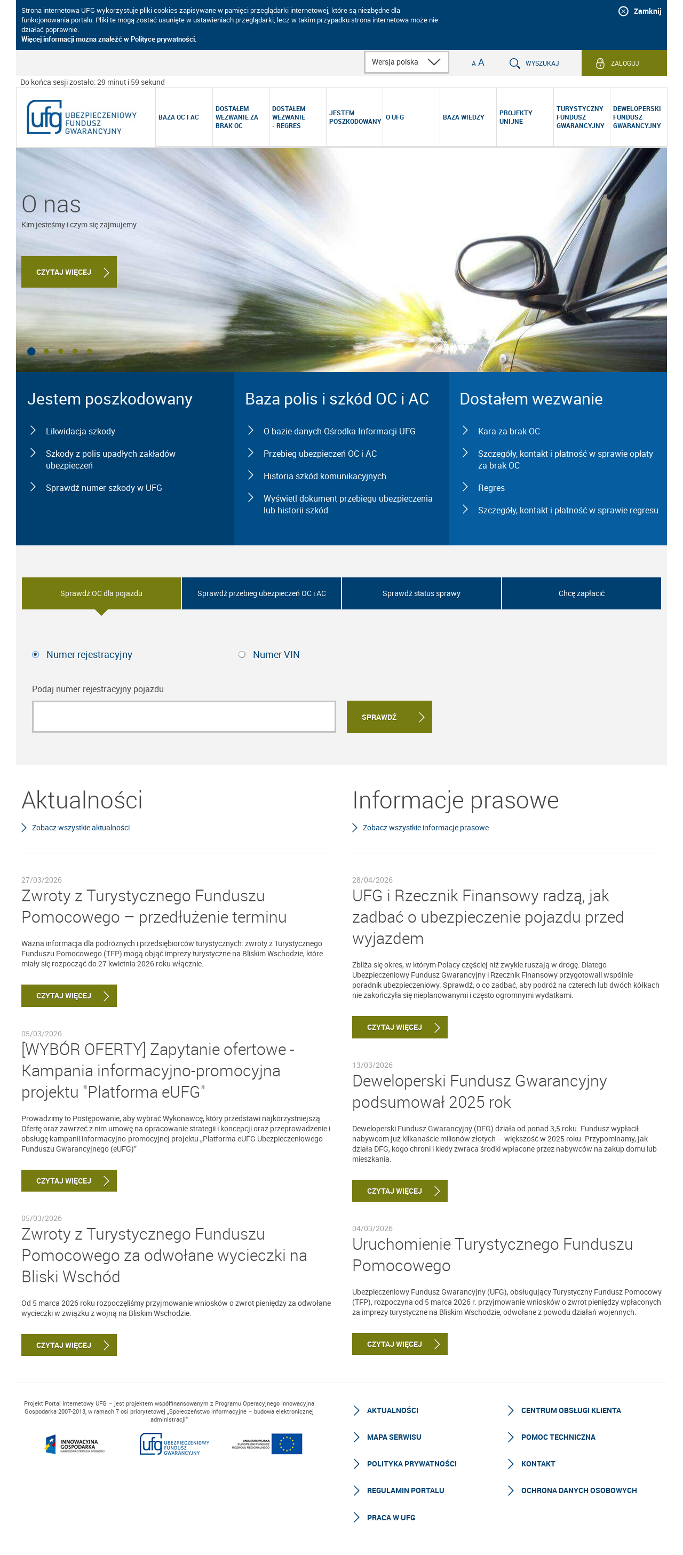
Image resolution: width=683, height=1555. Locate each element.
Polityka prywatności (412, 1463)
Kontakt (538, 1463)
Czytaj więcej (63, 272)
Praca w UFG (391, 1517)
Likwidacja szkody (80, 431)
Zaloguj (625, 63)
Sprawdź (379, 717)
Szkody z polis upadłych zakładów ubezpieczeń (111, 459)
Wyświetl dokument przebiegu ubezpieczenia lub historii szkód (348, 504)
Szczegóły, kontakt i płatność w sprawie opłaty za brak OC (565, 459)
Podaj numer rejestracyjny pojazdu (98, 689)
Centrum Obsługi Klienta (571, 1410)
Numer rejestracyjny (89, 654)
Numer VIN (276, 654)
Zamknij (648, 11)
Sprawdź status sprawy (421, 593)
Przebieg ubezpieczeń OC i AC (320, 453)
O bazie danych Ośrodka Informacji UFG (340, 431)
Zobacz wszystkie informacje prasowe (426, 827)
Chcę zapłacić (582, 593)
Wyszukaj (542, 63)
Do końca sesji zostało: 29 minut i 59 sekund (92, 82)
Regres (491, 488)
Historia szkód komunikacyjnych (325, 476)
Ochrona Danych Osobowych (579, 1490)
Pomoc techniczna (558, 1437)
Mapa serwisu (394, 1437)
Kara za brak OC (509, 431)
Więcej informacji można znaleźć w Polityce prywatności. (109, 39)
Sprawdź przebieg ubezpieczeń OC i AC (261, 593)
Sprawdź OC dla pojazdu (101, 593)
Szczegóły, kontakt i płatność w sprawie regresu (568, 510)
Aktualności (392, 1410)
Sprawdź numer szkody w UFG (104, 488)
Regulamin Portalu (405, 1490)
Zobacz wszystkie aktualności (81, 827)
